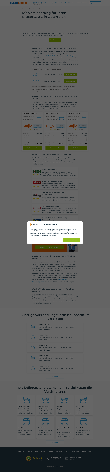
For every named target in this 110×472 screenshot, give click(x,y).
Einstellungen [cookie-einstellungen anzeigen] (33, 240)
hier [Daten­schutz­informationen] (56, 235)
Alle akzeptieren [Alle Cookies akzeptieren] (72, 240)
